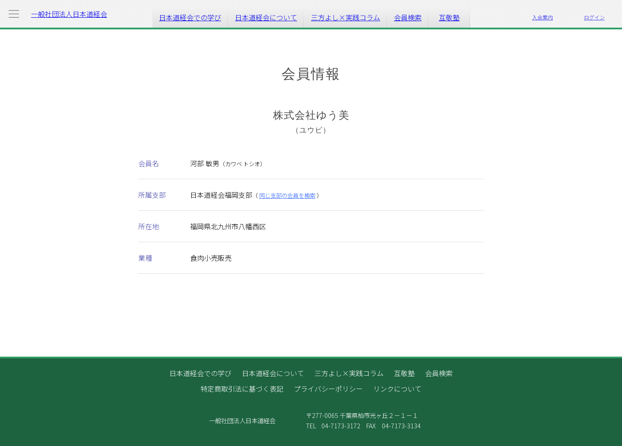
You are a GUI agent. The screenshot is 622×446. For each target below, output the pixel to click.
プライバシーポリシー (328, 388)
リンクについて (397, 388)
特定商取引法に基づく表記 (241, 388)
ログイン (594, 17)
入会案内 (542, 17)
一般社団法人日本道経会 (69, 14)
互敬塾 (449, 17)
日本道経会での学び (190, 17)
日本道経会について (266, 17)
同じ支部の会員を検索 (287, 195)
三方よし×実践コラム (345, 17)
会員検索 (408, 17)
